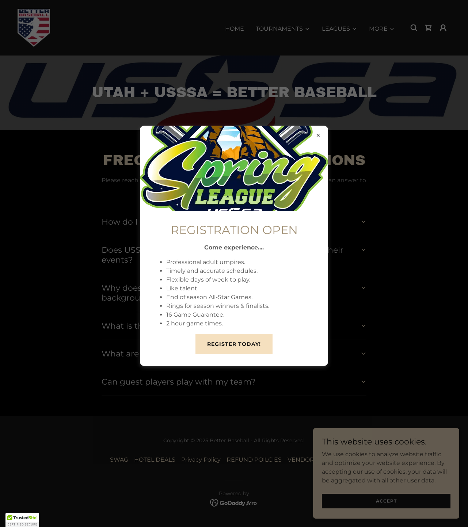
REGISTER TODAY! (234, 344)
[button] (22, 520)
